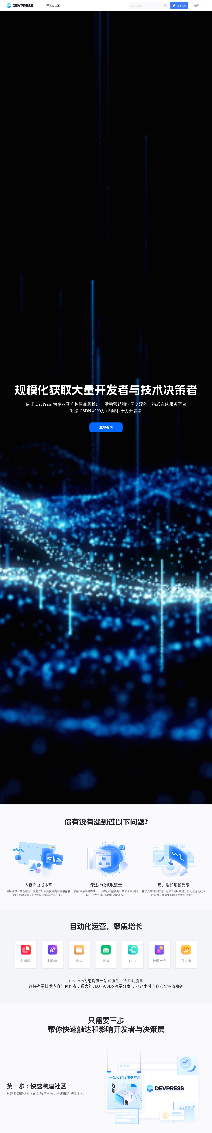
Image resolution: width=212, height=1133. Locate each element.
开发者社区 (53, 5)
